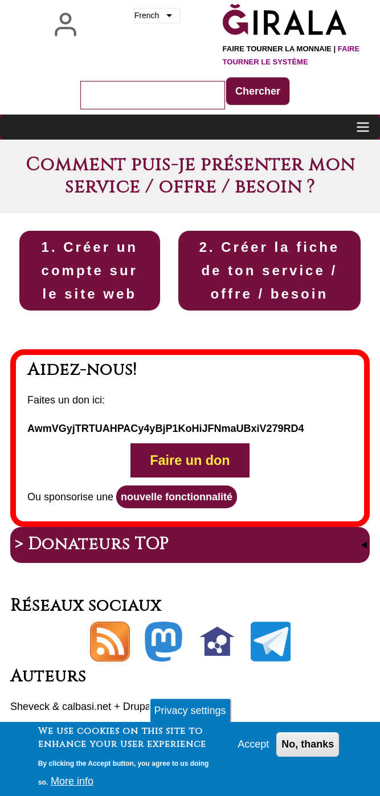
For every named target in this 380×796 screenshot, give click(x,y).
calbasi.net (86, 706)
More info (72, 785)
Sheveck (30, 706)
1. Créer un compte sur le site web (90, 270)
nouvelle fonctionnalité (176, 497)
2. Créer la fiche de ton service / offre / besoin (269, 270)
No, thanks (307, 748)
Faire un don (190, 460)
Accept (253, 748)
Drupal (138, 706)
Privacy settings (190, 715)
